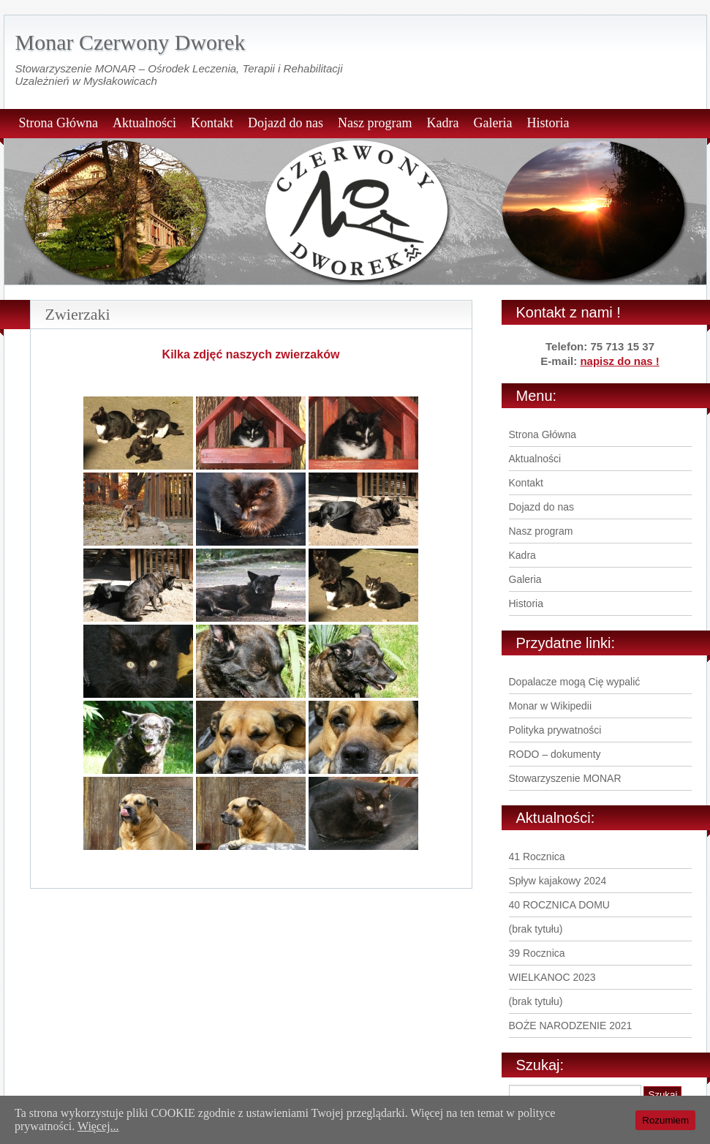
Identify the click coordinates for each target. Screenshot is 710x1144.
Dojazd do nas (285, 123)
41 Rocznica (537, 856)
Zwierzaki (77, 314)
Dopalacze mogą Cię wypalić (575, 682)
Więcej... (98, 1126)
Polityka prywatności (555, 730)
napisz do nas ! (619, 361)
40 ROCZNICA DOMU (559, 905)
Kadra (442, 123)
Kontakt (212, 123)
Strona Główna (58, 123)
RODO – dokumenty (555, 754)
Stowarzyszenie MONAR (565, 778)
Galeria (492, 123)
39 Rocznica (537, 953)
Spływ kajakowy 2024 (558, 881)
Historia (547, 123)
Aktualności (144, 123)
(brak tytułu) (536, 929)
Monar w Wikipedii (550, 706)
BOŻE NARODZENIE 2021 (570, 1025)
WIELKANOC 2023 (552, 977)
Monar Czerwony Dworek (130, 42)
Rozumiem (665, 1120)
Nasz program (375, 123)
